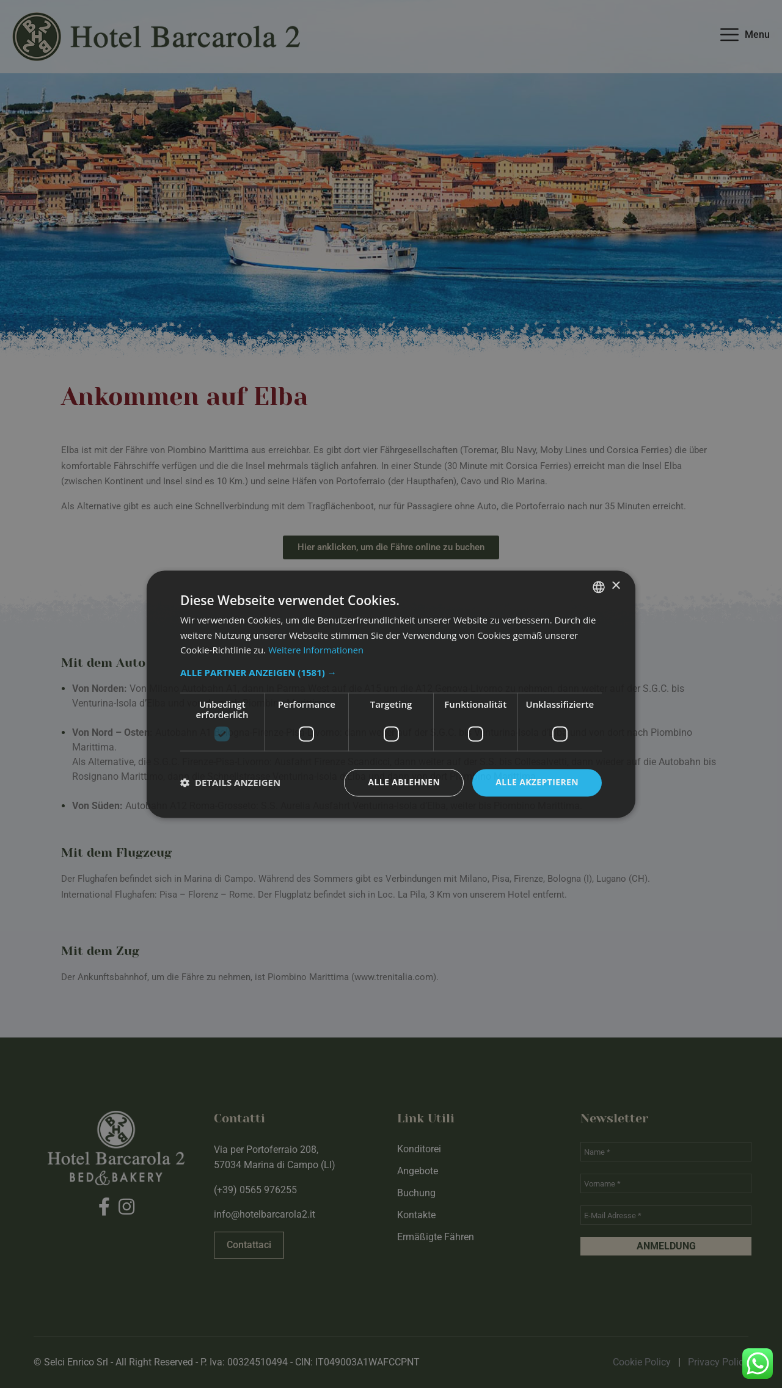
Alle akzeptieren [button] (537, 782)
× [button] (615, 585)
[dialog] (391, 694)
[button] (391, 672)
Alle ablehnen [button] (404, 782)
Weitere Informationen (316, 650)
